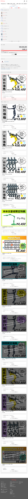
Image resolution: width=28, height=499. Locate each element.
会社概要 (11, 483)
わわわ (4, 39)
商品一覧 (20, 483)
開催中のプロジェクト (3, 483)
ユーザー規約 (2, 490)
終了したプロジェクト (3, 484)
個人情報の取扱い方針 (3, 492)
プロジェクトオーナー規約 (4, 491)
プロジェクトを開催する (4, 487)
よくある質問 (11, 490)
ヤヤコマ (4, 36)
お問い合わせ (11, 492)
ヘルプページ (11, 491)
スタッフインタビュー (12, 484)
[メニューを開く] (26, 1)
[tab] (10, 7)
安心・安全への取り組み (13, 486)
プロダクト (17, 6)
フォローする (13, 54)
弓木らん (4, 23)
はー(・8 (4, 12)
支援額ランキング (3, 486)
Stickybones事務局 (12, 6)
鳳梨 (3, 31)
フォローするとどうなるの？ (14, 55)
